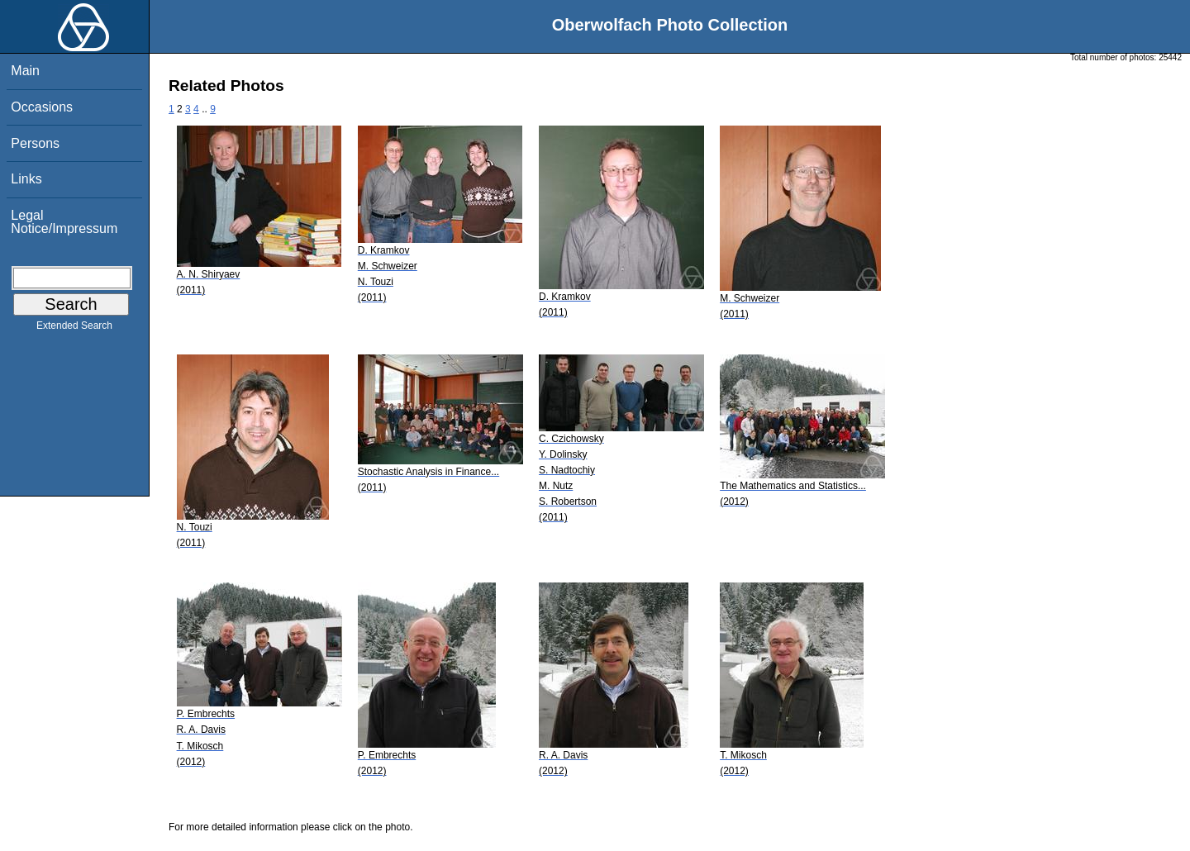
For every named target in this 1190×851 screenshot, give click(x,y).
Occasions (42, 107)
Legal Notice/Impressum (64, 221)
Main (25, 71)
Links (26, 179)
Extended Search (74, 329)
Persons (35, 143)
